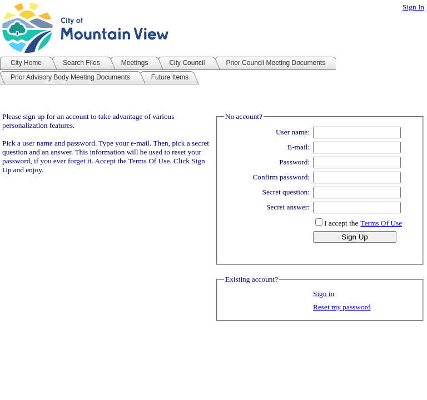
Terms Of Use (381, 223)
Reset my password (342, 307)
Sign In (413, 7)
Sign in (323, 293)
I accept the (341, 223)
